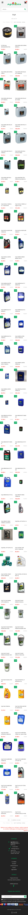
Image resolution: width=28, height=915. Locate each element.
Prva (4, 22)
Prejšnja (8, 22)
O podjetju (14, 861)
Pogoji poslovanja (14, 878)
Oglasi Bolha (14, 869)
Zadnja (23, 22)
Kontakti (14, 863)
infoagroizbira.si (15, 848)
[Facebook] (14, 886)
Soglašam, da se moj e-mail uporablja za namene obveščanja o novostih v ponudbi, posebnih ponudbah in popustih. (13, 901)
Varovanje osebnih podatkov (14, 880)
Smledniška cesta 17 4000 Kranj (15, 844)
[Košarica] (25, 2)
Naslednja (19, 22)
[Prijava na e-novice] (25, 896)
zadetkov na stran (16, 820)
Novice (14, 867)
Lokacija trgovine (14, 865)
